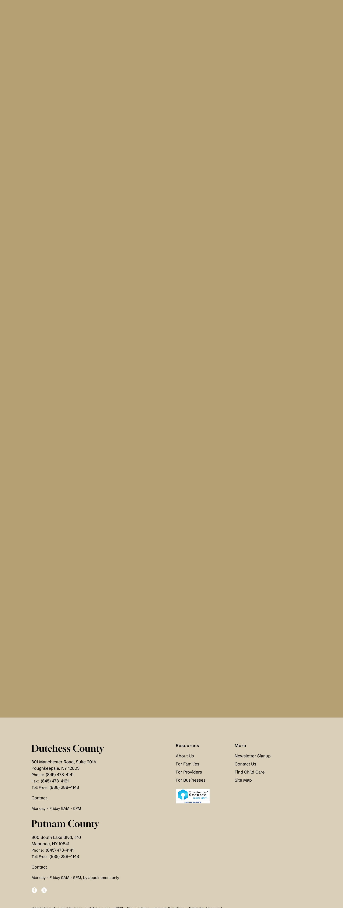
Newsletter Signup (252, 757)
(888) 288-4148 (64, 789)
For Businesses (191, 781)
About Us (185, 757)
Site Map (243, 781)
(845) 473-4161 (55, 782)
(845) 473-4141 (60, 776)
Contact (39, 799)
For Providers (189, 773)
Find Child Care (250, 773)
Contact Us (245, 765)
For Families (187, 765)
